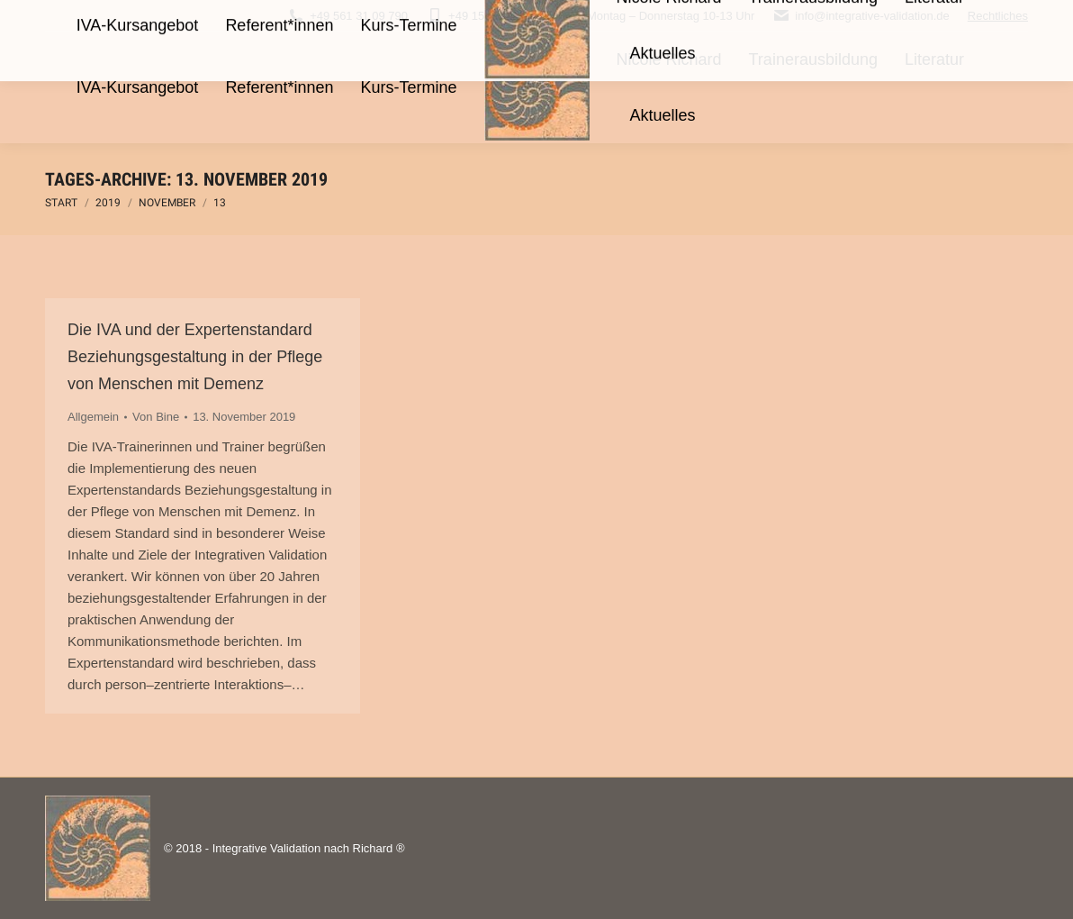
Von (155, 416)
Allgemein (93, 416)
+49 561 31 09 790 (347, 15)
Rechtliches (998, 16)
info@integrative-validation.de (860, 15)
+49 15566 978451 (486, 15)
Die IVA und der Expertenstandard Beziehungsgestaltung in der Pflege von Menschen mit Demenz (195, 357)
